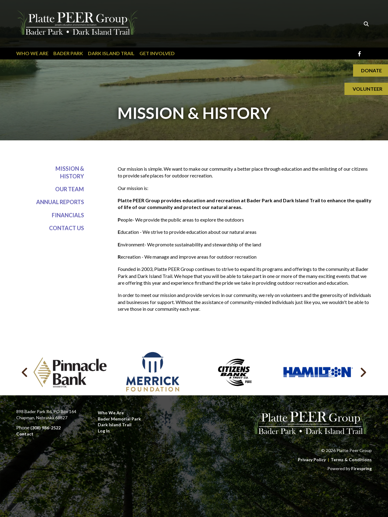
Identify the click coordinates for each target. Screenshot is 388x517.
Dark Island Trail (111, 53)
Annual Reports (60, 202)
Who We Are (32, 53)
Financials (68, 215)
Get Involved (157, 53)
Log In (104, 430)
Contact (24, 433)
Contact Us (66, 228)
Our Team (69, 189)
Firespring (361, 468)
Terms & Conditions (351, 459)
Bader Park (68, 53)
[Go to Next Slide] (363, 372)
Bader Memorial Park (119, 418)
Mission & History (69, 172)
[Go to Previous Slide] (25, 372)
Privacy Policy (312, 459)
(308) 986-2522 (45, 427)
